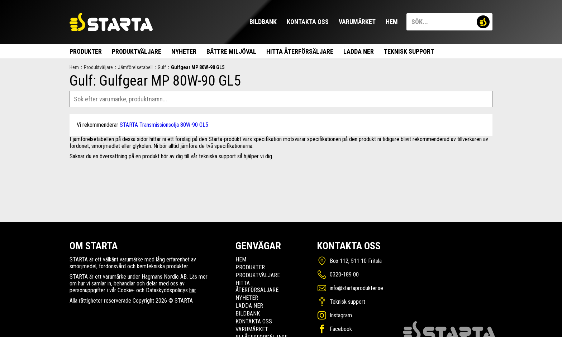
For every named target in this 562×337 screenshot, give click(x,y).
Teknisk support (409, 51)
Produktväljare (136, 51)
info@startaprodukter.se (356, 288)
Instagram (341, 315)
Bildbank (263, 21)
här (192, 290)
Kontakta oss (308, 21)
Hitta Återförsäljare (299, 51)
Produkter (86, 51)
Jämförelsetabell (135, 67)
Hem (392, 21)
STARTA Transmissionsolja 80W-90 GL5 (164, 124)
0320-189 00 (344, 274)
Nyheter (183, 51)
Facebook (341, 329)
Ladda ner (358, 51)
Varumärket (357, 21)
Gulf (162, 67)
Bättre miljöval (231, 51)
